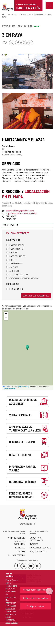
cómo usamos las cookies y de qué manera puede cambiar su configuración (11, 614)
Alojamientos (39, 14)
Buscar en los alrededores (36, 295)
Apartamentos (14, 263)
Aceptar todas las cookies (35, 589)
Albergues (12, 270)
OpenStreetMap (23, 387)
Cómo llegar (9, 225)
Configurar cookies (35, 606)
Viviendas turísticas (17, 274)
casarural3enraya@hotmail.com (20, 210)
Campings (12, 267)
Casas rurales (14, 248)
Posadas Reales (15, 245)
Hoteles (11, 259)
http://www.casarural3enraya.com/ (21, 213)
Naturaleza (12, 14)
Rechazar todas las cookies (35, 597)
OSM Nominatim (9, 389)
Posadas (11, 252)
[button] (6, 314)
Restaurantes (14, 289)
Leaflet (6, 387)
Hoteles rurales (15, 256)
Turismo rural (25, 14)
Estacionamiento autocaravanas (22, 278)
